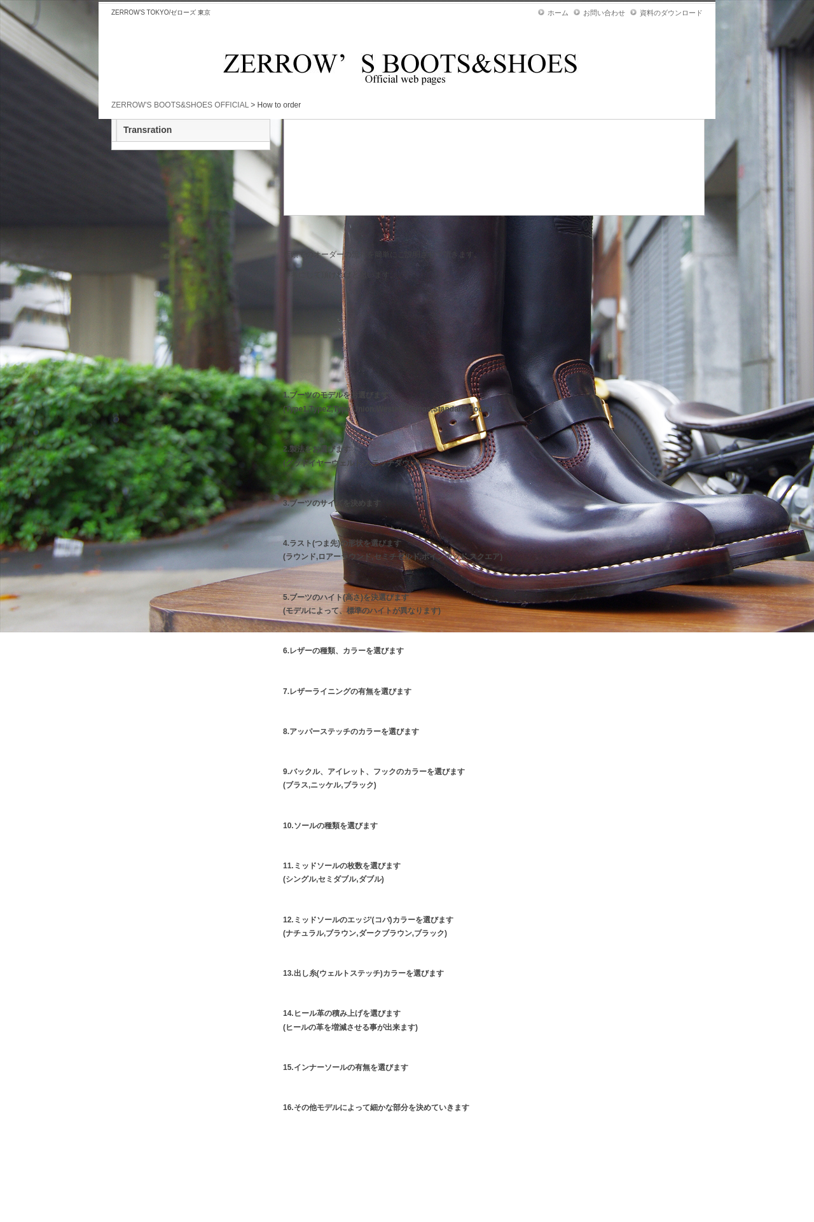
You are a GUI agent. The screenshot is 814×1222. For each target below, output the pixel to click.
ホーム (558, 13)
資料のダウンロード (671, 13)
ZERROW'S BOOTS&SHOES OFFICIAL (180, 105)
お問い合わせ (604, 13)
